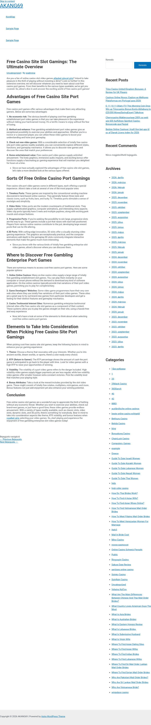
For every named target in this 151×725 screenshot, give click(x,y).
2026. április (118, 177)
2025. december (120, 197)
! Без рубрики (118, 369)
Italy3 (114, 529)
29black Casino (119, 383)
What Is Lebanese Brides (124, 629)
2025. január (118, 252)
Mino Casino (118, 539)
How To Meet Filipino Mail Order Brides (131, 516)
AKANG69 (11, 6)
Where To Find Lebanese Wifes (127, 659)
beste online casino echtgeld (126, 413)
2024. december (120, 257)
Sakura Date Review (121, 564)
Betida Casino (118, 423)
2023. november (120, 321)
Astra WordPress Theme (53, 716)
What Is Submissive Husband (126, 634)
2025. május (118, 232)
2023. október (118, 326)
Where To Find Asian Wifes (125, 649)
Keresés (110, 59)
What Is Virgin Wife (121, 639)
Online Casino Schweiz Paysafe (127, 549)
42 (113, 398)
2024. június (118, 287)
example (116, 448)
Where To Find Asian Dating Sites (128, 644)
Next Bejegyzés (9, 442)
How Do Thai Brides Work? (125, 493)
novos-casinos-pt (120, 544)
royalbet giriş (13, 418)
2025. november (120, 202)
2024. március (119, 302)
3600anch (116, 388)
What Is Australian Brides (124, 619)
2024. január (118, 312)
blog (114, 428)
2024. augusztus (120, 277)
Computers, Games (121, 443)
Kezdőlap (10, 16)
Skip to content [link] (7, 1)
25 (113, 379)
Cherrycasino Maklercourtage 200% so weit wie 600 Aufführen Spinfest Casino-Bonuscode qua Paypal (127, 121)
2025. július (117, 222)
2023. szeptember (120, 331)
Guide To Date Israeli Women (126, 458)
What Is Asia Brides (121, 614)
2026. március (119, 182)
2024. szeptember (120, 272)
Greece (115, 453)
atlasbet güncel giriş (63, 78)
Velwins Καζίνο (119, 589)
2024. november (120, 262)
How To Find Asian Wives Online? (128, 503)
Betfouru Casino (119, 418)
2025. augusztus (120, 217)
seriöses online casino (122, 569)
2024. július (117, 282)
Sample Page (12, 28)
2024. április (118, 297)
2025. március (119, 242)
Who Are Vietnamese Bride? (125, 687)
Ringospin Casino (120, 559)
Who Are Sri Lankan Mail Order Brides (130, 682)
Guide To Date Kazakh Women (126, 463)
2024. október (118, 267)
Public (115, 554)
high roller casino (120, 488)
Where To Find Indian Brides (125, 654)
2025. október (118, 207)
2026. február (118, 187)
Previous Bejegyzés (11, 439)
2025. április (118, 237)
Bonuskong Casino (121, 433)
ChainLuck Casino (120, 438)
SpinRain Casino (120, 579)
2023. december (120, 317)
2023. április (118, 346)
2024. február (118, 307)
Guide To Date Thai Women (125, 478)
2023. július (117, 341)
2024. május (118, 292)
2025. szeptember (120, 212)
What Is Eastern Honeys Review (127, 624)
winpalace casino (120, 692)
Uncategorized (14, 73)
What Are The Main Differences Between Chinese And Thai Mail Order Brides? (130, 597)
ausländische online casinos (125, 408)
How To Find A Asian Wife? (125, 498)
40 (113, 393)
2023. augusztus (120, 337)
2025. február (118, 247)
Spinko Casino (119, 574)
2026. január (118, 192)
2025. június (118, 227)
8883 (114, 403)
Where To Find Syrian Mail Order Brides (131, 672)
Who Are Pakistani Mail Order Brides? (130, 677)
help (114, 483)
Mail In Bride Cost (120, 534)
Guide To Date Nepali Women (126, 473)
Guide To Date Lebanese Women (127, 468)
